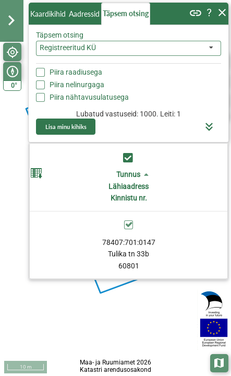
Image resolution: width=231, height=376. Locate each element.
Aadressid (84, 13)
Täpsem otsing (126, 13)
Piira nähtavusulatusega (89, 97)
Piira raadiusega (76, 72)
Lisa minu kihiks (66, 126)
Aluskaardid (219, 362)
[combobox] (128, 48)
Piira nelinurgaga (77, 84)
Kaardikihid (48, 13)
